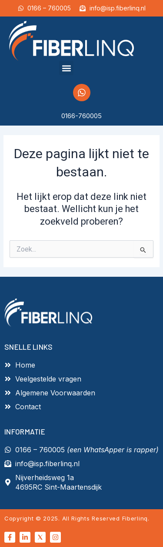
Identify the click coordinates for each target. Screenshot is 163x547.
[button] (66, 68)
